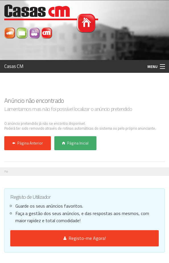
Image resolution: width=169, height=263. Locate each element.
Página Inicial (75, 143)
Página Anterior (27, 143)
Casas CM (14, 66)
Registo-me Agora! (84, 238)
